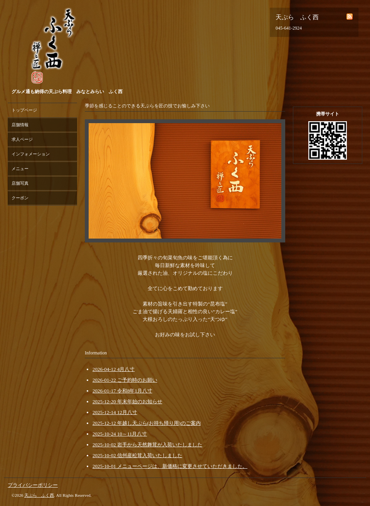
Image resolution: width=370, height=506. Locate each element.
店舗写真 (20, 183)
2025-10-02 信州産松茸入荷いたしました (137, 455)
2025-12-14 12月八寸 (114, 412)
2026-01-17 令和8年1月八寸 (122, 391)
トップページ (24, 110)
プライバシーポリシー (33, 485)
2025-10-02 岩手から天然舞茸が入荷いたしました (147, 445)
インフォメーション (31, 154)
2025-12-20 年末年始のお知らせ (127, 401)
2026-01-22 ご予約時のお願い (124, 380)
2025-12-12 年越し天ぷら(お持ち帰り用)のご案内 (146, 423)
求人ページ (22, 139)
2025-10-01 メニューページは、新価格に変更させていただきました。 (169, 466)
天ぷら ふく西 (39, 495)
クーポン (20, 197)
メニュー (20, 168)
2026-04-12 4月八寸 (113, 369)
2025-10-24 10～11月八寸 (119, 434)
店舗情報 (20, 124)
